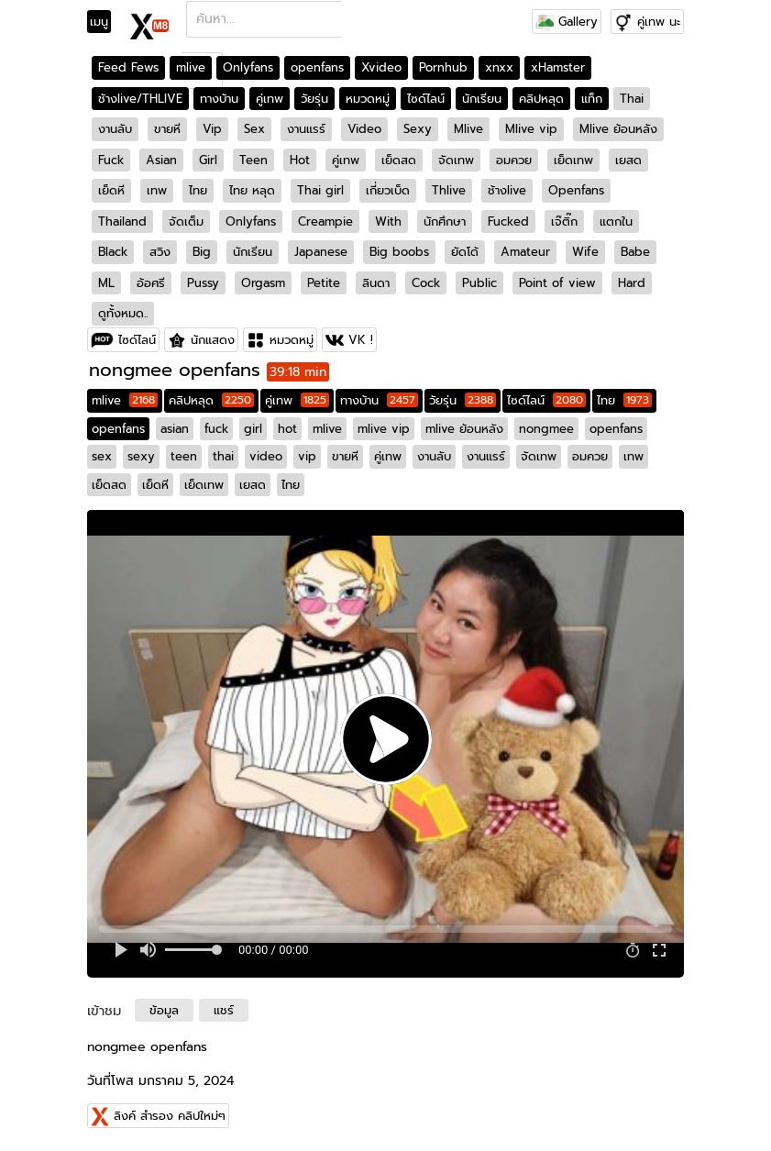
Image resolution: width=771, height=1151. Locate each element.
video (265, 456)
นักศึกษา (445, 221)
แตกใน (616, 221)
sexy (141, 456)
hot (287, 428)
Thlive (449, 190)
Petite (323, 283)
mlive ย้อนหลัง (464, 428)
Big (202, 251)
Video (364, 129)
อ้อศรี (151, 283)
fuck (216, 428)
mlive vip (384, 428)
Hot (300, 160)
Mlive (468, 129)
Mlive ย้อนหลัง (618, 129)
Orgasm (263, 283)
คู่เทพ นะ (658, 21)
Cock (426, 283)
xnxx (499, 67)
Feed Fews (128, 67)
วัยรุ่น (314, 98)
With (388, 221)
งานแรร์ (306, 129)
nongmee (546, 428)
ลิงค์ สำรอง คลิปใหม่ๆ (170, 1115)
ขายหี (167, 129)
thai (223, 456)
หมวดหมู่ (368, 98)
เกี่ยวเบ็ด (388, 190)
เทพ (157, 190)
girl (253, 428)
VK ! (360, 340)
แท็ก (591, 98)
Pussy (203, 283)
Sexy (417, 129)
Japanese (320, 251)
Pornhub (443, 67)
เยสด (628, 160)
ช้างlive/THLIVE (140, 98)
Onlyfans (248, 67)
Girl (208, 160)
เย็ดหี (111, 190)
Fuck (111, 160)
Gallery (566, 21)
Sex (254, 129)
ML (106, 283)
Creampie (325, 221)
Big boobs (399, 251)
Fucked (508, 221)
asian (174, 428)
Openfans (576, 190)
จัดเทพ (456, 160)
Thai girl (320, 190)
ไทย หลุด (252, 190)
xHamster (558, 67)
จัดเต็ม (186, 221)
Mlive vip (531, 129)
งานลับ (115, 129)
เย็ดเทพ (573, 160)
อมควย (514, 160)
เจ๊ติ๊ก (564, 221)
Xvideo (381, 67)
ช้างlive (507, 190)
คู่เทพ (269, 98)
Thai (632, 98)
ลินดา (376, 283)
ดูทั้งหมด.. (123, 313)
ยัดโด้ (465, 251)
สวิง (160, 251)
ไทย (198, 190)
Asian (161, 160)
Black (112, 251)
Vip (212, 129)
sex (102, 456)
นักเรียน (481, 98)
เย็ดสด (398, 160)
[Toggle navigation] (105, 22)
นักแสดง (213, 340)
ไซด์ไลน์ (426, 98)
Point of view (557, 283)
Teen (253, 160)
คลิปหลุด (541, 98)
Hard (631, 283)
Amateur (525, 251)
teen (184, 456)
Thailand (122, 221)
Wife (585, 251)
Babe (635, 251)
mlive (190, 67)
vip (307, 456)
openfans (317, 67)
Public (479, 283)
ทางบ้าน (219, 98)
